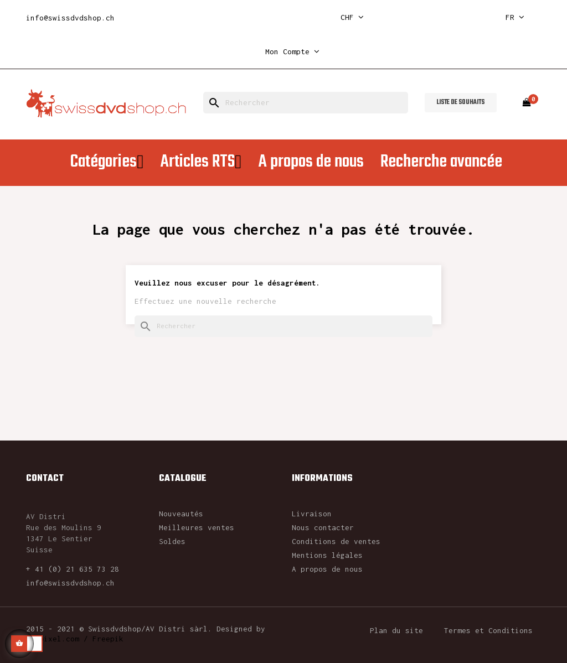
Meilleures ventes (196, 527)
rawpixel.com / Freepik (74, 638)
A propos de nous (327, 568)
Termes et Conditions (488, 630)
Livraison (312, 513)
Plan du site (396, 630)
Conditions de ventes (336, 541)
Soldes (172, 541)
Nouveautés (181, 513)
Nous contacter (323, 527)
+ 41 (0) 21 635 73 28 (72, 568)
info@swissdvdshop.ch (70, 17)
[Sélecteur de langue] (515, 17)
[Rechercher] (305, 102)
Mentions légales (327, 555)
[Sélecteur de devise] (352, 17)
